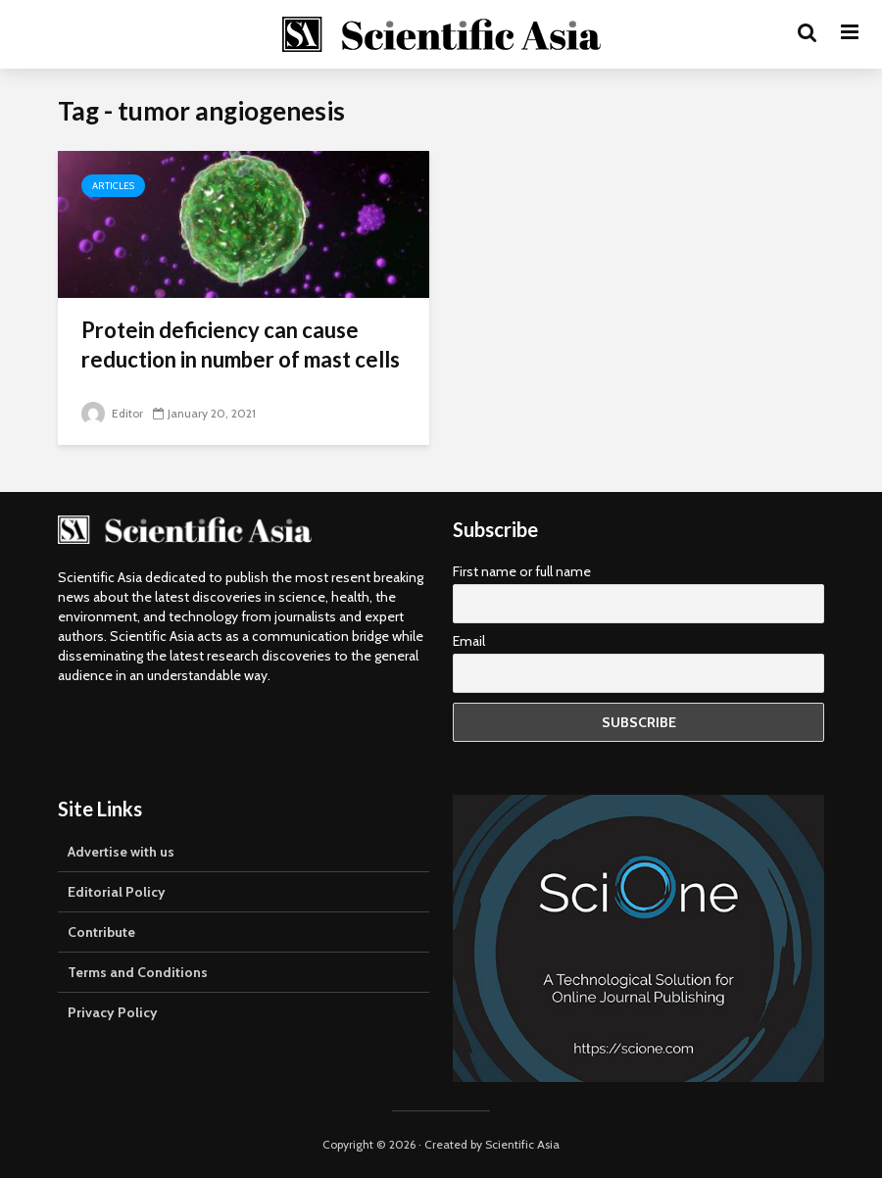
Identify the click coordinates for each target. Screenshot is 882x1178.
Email (469, 641)
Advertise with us (121, 851)
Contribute (101, 932)
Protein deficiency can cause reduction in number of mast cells (240, 344)
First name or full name (522, 571)
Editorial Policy (117, 892)
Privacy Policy (113, 1012)
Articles (113, 185)
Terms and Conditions (138, 972)
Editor (112, 413)
